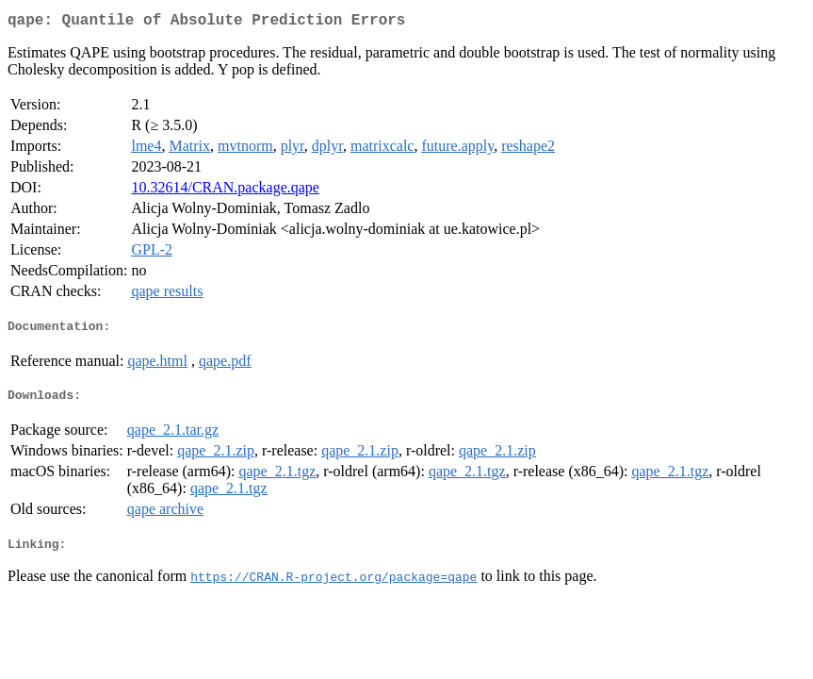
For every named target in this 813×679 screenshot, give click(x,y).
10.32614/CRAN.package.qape (225, 191)
